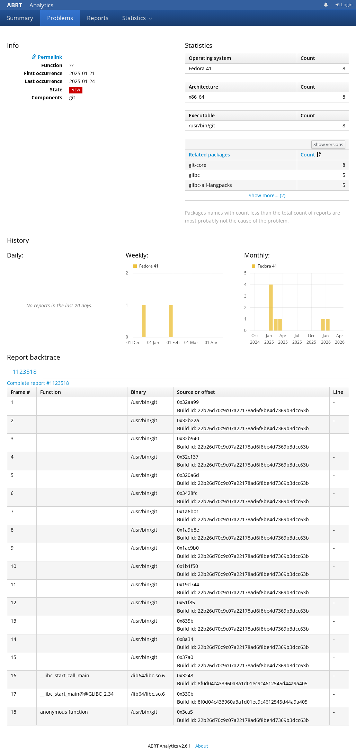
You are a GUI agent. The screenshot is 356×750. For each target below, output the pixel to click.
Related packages (209, 154)
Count (308, 154)
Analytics (30, 5)
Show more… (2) (267, 195)
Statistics (137, 18)
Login (344, 4)
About (201, 746)
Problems (60, 18)
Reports (97, 18)
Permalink (47, 57)
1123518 (24, 372)
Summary (20, 18)
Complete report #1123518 (38, 383)
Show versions (328, 144)
